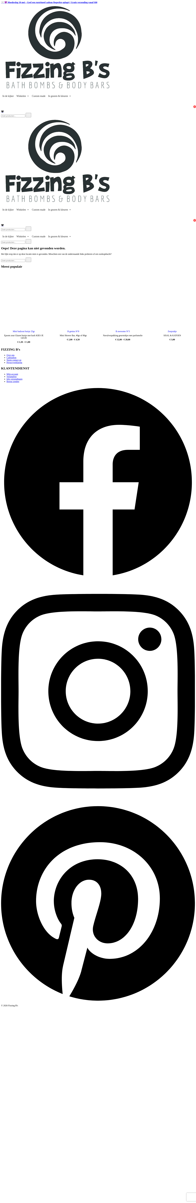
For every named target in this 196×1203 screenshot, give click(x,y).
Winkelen (22, 96)
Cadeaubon (11, 357)
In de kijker (8, 96)
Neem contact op (14, 360)
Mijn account (12, 374)
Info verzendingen (14, 379)
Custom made (38, 96)
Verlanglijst (12, 376)
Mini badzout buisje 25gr (24, 331)
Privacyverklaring (14, 362)
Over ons (10, 355)
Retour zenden (13, 381)
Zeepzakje (172, 331)
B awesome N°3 (123, 331)
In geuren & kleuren (59, 96)
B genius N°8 (73, 331)
